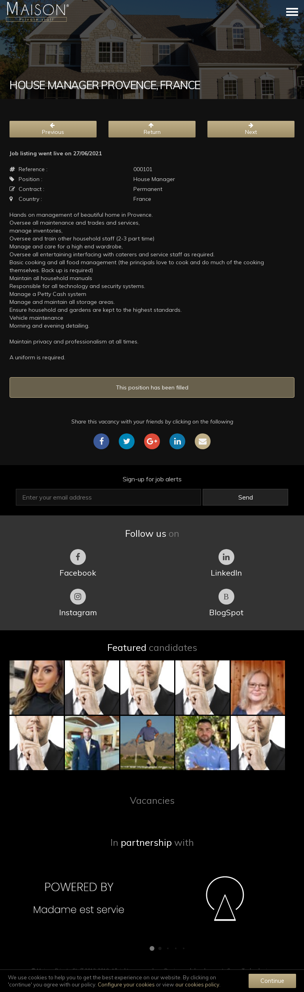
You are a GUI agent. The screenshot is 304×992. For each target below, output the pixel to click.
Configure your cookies (126, 984)
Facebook (77, 563)
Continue (272, 980)
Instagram (78, 603)
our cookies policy (197, 984)
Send (245, 497)
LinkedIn (226, 563)
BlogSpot (226, 603)
